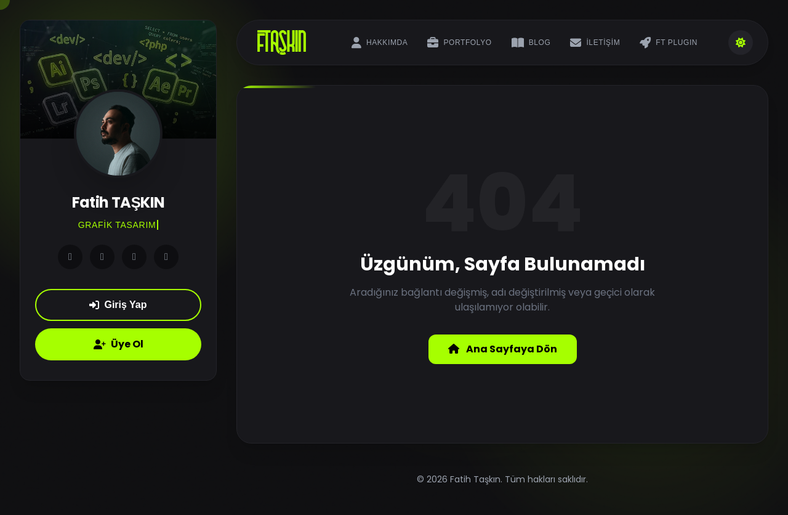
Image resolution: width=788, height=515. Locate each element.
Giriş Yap (118, 304)
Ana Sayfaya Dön (502, 349)
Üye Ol (118, 344)
